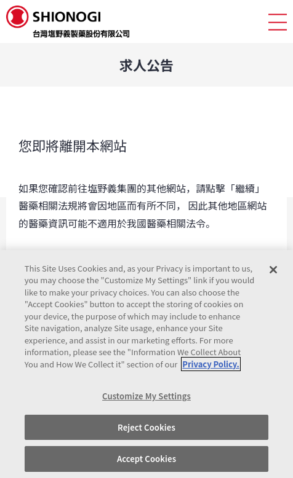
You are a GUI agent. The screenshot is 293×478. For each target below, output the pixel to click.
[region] (146, 364)
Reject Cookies (146, 427)
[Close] (273, 269)
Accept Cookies (146, 458)
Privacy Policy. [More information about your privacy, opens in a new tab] (210, 364)
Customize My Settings (146, 396)
